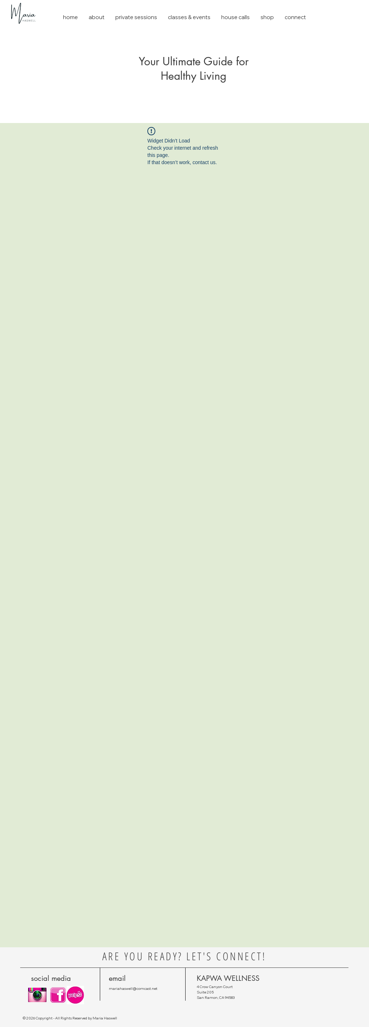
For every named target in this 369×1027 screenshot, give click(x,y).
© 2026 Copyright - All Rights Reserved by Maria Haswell (70, 1018)
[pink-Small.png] (58, 995)
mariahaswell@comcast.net (133, 988)
